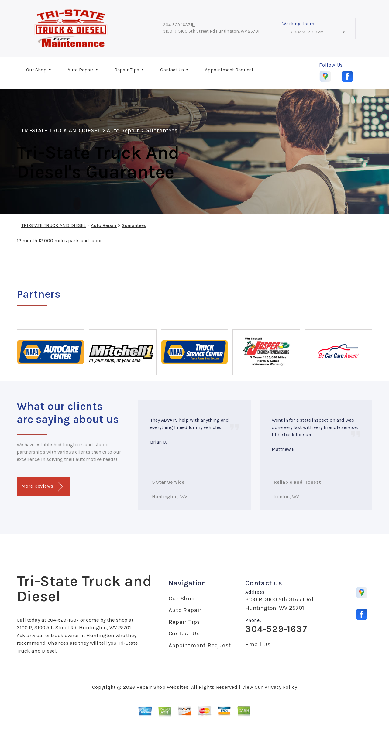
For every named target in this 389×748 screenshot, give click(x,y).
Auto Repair (80, 70)
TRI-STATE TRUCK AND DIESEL (60, 130)
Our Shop (36, 70)
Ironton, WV (286, 496)
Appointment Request (229, 70)
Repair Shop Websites (162, 687)
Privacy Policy (280, 687)
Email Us (257, 644)
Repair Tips (126, 70)
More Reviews (42, 487)
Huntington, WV (169, 496)
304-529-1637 (176, 24)
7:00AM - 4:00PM (307, 32)
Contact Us (172, 70)
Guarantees (161, 130)
